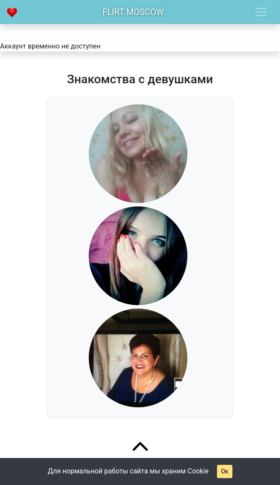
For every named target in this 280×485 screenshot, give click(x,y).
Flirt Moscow (133, 12)
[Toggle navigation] (261, 12)
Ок (224, 471)
